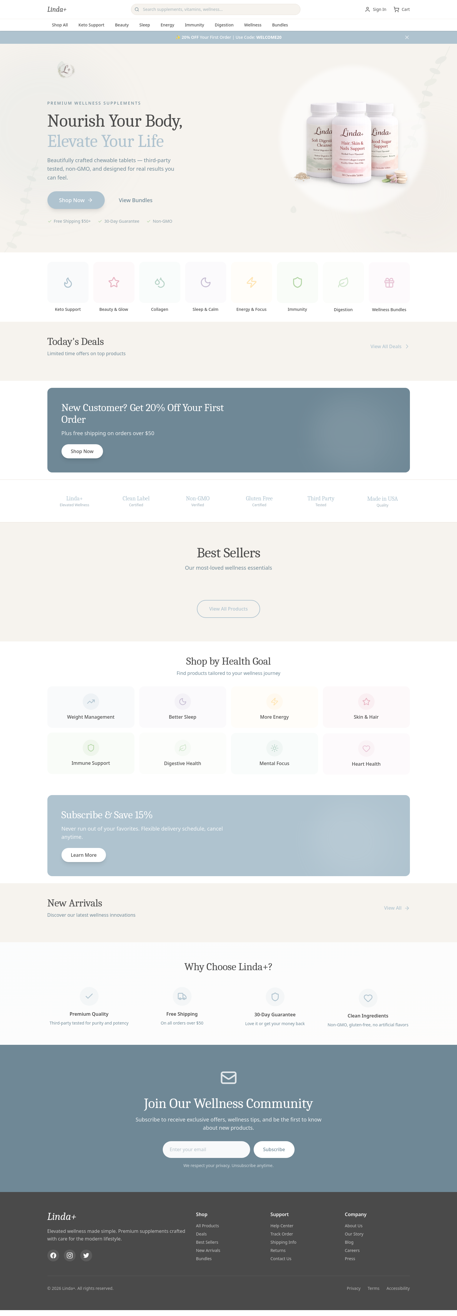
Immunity (194, 25)
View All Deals (390, 349)
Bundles (280, 25)
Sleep (144, 25)
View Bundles (136, 200)
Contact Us (280, 1259)
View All (397, 908)
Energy (167, 25)
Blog (349, 1243)
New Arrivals (208, 1251)
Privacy (354, 1289)
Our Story (354, 1235)
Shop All (60, 25)
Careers (352, 1251)
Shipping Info (283, 1243)
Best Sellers (207, 1243)
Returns (277, 1251)
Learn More (84, 857)
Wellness (253, 25)
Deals (201, 1235)
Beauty (122, 25)
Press (350, 1259)
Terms (373, 1289)
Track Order (281, 1235)
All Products (207, 1226)
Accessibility (398, 1289)
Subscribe (274, 1152)
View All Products (228, 611)
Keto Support (91, 25)
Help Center (281, 1226)
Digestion (224, 25)
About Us (354, 1226)
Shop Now (76, 200)
